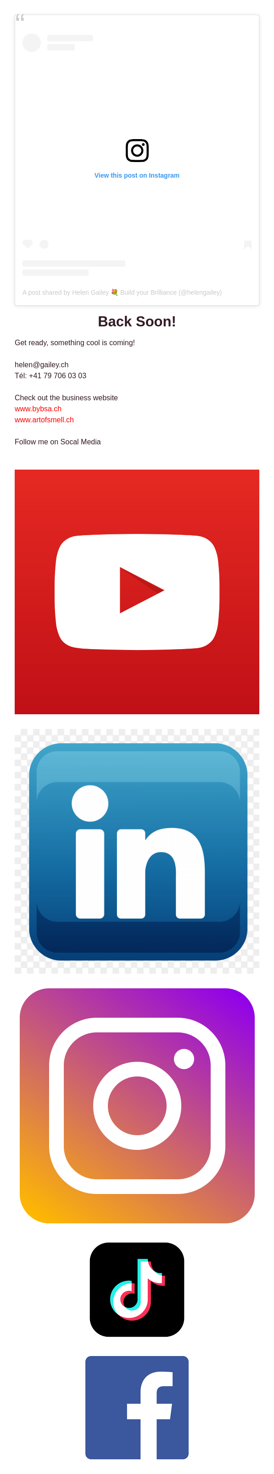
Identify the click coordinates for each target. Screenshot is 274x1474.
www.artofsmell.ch (44, 420)
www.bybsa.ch (38, 409)
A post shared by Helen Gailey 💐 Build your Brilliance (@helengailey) (122, 292)
